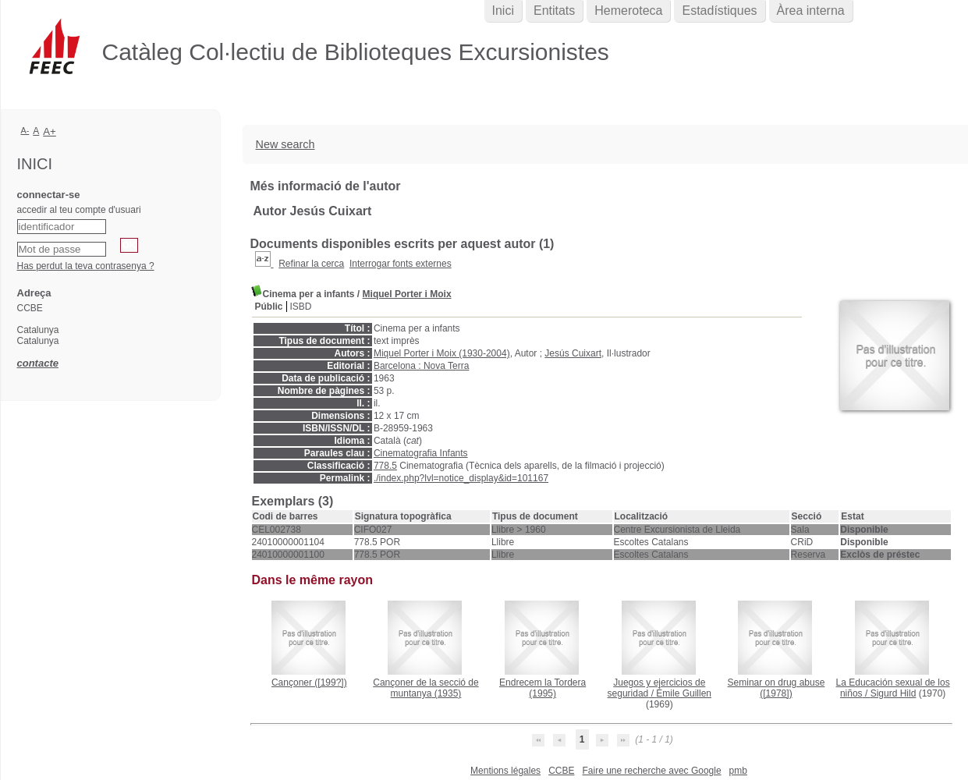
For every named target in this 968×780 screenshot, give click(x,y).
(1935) (425, 688)
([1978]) (776, 688)
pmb (738, 770)
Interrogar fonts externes (400, 263)
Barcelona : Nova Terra (422, 365)
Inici (503, 10)
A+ (49, 131)
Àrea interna (811, 10)
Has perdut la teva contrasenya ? (85, 266)
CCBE (561, 770)
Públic (269, 306)
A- (25, 130)
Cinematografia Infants (421, 453)
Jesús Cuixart (572, 353)
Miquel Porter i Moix (407, 294)
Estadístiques (719, 10)
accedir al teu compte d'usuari (79, 209)
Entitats (554, 10)
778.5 (385, 465)
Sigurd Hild (893, 693)
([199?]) (309, 682)
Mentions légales (505, 770)
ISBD (301, 306)
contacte (38, 363)
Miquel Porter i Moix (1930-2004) (442, 353)
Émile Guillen (683, 693)
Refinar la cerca (311, 263)
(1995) (542, 688)
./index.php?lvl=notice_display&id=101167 (461, 478)
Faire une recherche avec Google (651, 770)
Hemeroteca (628, 10)
